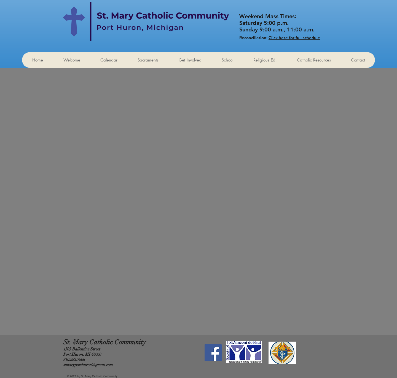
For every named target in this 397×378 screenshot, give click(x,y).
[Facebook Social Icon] (213, 352)
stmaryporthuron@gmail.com (88, 364)
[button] (189, 60)
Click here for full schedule (294, 37)
